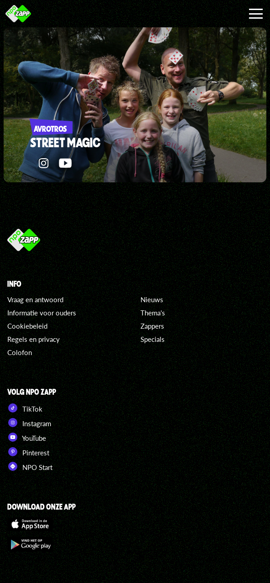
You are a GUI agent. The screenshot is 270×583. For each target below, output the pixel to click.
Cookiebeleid (27, 326)
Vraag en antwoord (35, 299)
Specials (152, 339)
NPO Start (29, 466)
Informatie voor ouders (41, 313)
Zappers (152, 326)
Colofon (19, 352)
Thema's (152, 313)
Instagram (29, 422)
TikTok (24, 407)
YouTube (26, 437)
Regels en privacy (33, 339)
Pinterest (28, 451)
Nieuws (151, 299)
